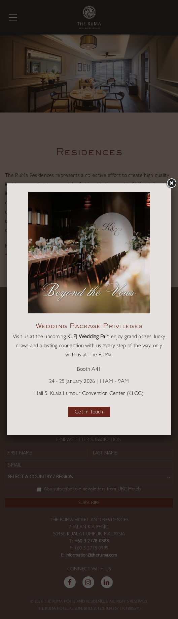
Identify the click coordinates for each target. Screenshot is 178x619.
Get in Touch (89, 412)
